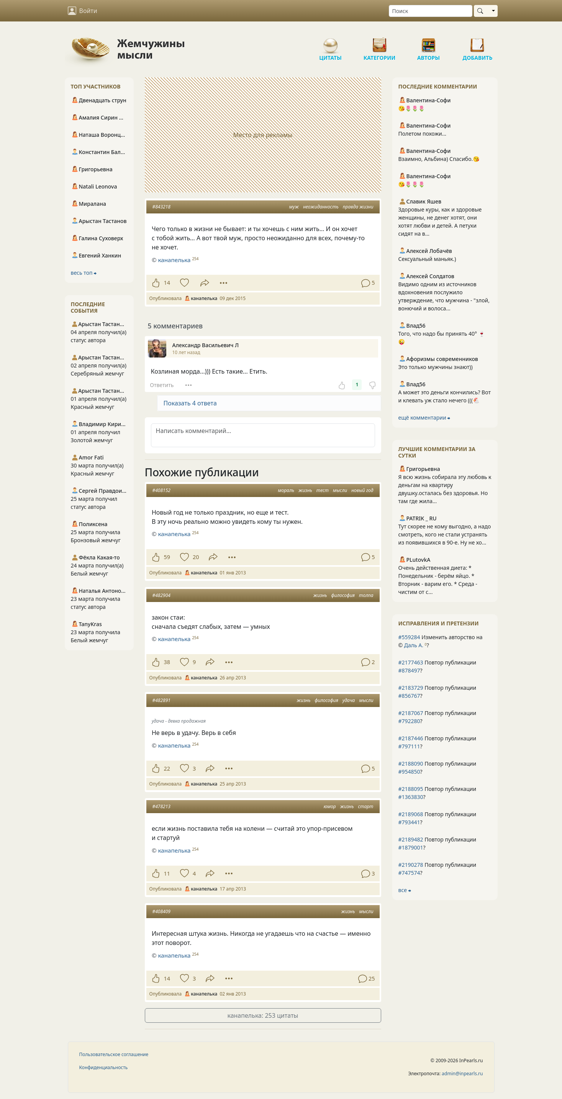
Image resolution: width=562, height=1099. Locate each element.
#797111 (409, 746)
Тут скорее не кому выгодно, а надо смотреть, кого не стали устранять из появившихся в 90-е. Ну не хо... (444, 534)
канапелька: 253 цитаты (262, 1015)
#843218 (161, 206)
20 (196, 557)
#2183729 (410, 687)
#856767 (409, 695)
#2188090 (410, 763)
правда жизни (358, 206)
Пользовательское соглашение (114, 1054)
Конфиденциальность (103, 1067)
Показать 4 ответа (190, 403)
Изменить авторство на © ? (440, 641)
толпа (366, 595)
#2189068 (410, 814)
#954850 (409, 771)
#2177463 (410, 662)
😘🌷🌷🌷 (411, 108)
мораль (286, 490)
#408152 (161, 490)
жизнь (305, 490)
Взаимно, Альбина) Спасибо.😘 (439, 158)
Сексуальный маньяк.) (427, 258)
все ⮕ (404, 890)
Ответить (162, 385)
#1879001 (410, 847)
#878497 (409, 670)
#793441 (409, 822)
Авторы (429, 42)
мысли (340, 490)
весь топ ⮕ (84, 272)
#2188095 (410, 788)
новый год (362, 490)
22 (167, 768)
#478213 (161, 806)
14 (167, 282)
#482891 (161, 700)
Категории (380, 42)
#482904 (161, 595)
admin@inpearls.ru (462, 1073)
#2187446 (410, 738)
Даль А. (413, 645)
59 (167, 557)
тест (322, 490)
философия (343, 595)
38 (167, 662)
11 (167, 873)
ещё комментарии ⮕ (424, 417)
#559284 (409, 637)
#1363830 (410, 796)
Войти (82, 11)
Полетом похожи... (422, 133)
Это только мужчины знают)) (435, 367)
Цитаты (331, 42)
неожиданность (320, 206)
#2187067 (410, 713)
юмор (330, 806)
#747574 (409, 872)
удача (348, 700)
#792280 (409, 721)
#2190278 (410, 864)
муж (294, 206)
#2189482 (410, 839)
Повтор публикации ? (437, 666)
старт (366, 806)
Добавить (478, 42)
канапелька (174, 260)
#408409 (161, 911)
